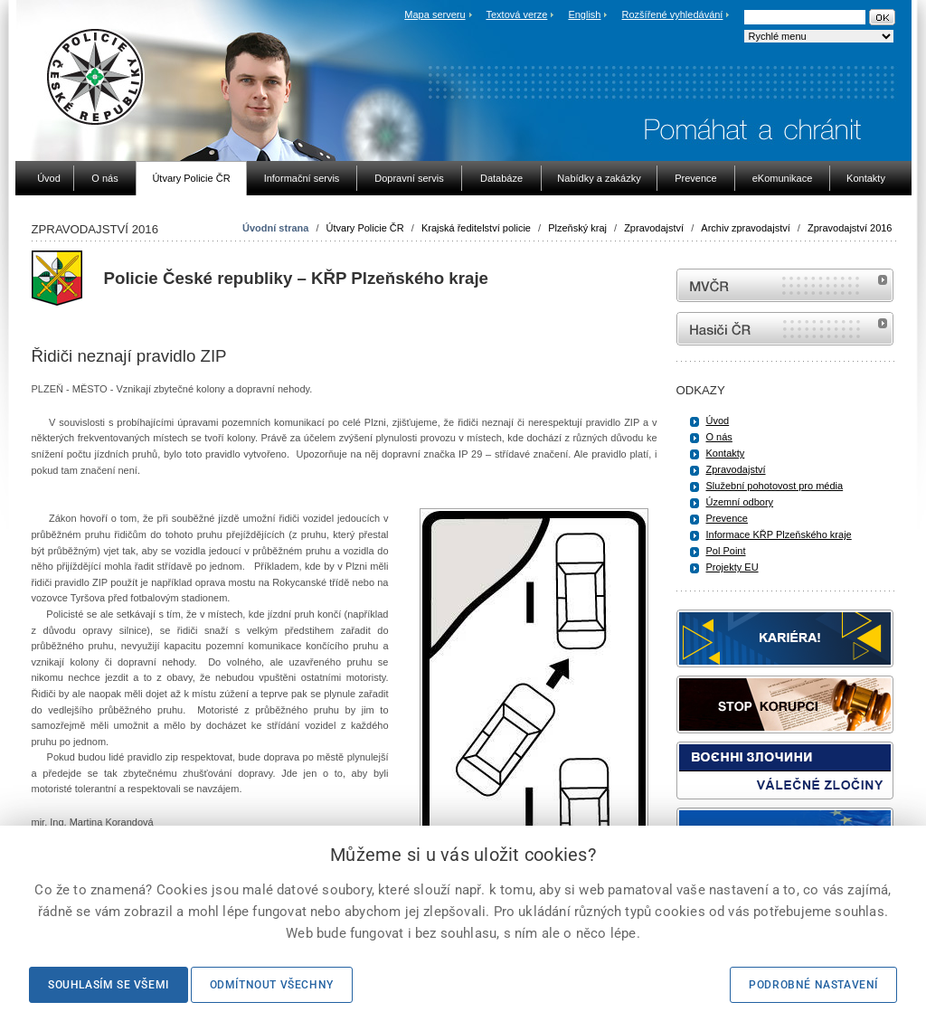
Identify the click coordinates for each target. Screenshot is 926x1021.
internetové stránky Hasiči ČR (784, 328)
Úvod (718, 420)
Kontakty (725, 453)
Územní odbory (740, 501)
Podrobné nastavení (813, 984)
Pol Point (726, 550)
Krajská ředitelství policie (476, 227)
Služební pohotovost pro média (775, 485)
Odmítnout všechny (272, 984)
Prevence (727, 518)
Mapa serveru (434, 14)
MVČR (784, 285)
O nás (719, 436)
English (584, 14)
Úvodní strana (275, 227)
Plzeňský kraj (577, 227)
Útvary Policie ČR (365, 227)
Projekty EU (732, 567)
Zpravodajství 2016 (850, 227)
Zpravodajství (654, 227)
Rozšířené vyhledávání (672, 14)
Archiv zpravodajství (745, 227)
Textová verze (516, 14)
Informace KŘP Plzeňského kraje (779, 534)
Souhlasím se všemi (108, 984)
